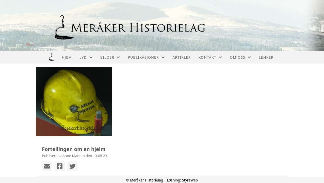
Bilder (110, 57)
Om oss (240, 57)
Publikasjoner (146, 57)
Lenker (266, 57)
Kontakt (210, 57)
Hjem (67, 57)
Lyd (86, 57)
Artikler (181, 57)
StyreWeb (190, 180)
